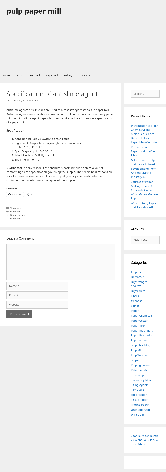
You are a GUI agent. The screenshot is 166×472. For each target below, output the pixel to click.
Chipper (136, 272)
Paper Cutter (139, 320)
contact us (84, 75)
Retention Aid (139, 370)
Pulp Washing (140, 355)
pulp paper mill (33, 11)
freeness (136, 301)
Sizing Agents (139, 385)
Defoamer (137, 277)
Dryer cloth (138, 291)
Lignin (135, 306)
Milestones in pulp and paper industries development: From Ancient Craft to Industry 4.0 (144, 168)
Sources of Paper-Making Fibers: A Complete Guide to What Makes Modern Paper (144, 190)
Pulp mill (35, 75)
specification (139, 395)
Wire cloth (137, 414)
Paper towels (139, 340)
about (20, 75)
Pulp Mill (136, 350)
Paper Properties (142, 335)
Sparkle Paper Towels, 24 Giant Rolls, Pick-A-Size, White (145, 440)
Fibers (135, 296)
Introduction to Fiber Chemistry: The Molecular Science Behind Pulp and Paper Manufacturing (145, 134)
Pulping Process (141, 365)
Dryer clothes (17, 215)
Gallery (68, 75)
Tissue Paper (139, 400)
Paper (135, 311)
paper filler (138, 325)
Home (6, 75)
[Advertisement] (83, 46)
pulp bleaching (140, 345)
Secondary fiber (141, 380)
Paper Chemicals (142, 315)
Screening (137, 375)
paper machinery (142, 330)
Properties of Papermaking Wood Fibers (144, 151)
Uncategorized (140, 409)
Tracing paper (140, 404)
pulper (135, 360)
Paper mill (52, 75)
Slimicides (15, 208)
